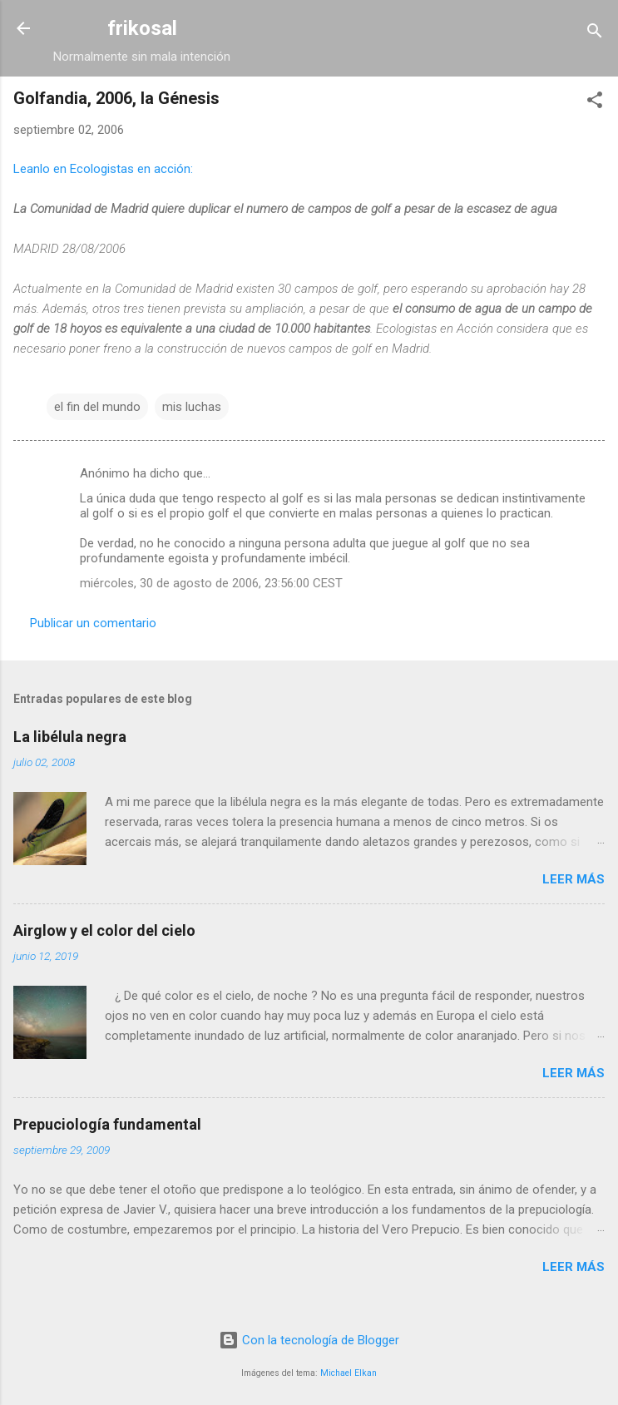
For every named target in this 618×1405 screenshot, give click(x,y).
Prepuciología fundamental (107, 1124)
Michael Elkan (348, 1373)
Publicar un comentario (93, 623)
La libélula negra (69, 736)
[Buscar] (595, 33)
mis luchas (191, 406)
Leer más (573, 879)
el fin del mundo (97, 406)
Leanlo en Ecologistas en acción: (103, 168)
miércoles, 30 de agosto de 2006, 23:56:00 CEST (211, 583)
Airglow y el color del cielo (104, 930)
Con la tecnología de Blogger (309, 1340)
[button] (595, 103)
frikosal (142, 28)
